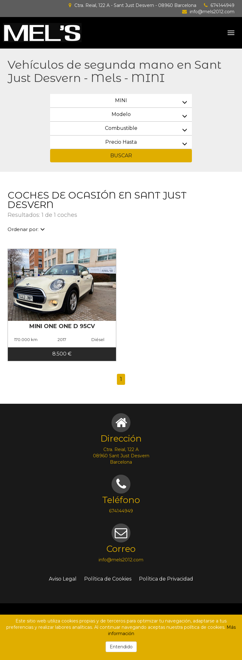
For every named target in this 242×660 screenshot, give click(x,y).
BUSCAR (121, 156)
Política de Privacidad (166, 579)
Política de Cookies (107, 579)
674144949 (222, 5)
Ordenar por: (26, 229)
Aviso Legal (63, 579)
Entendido (121, 647)
